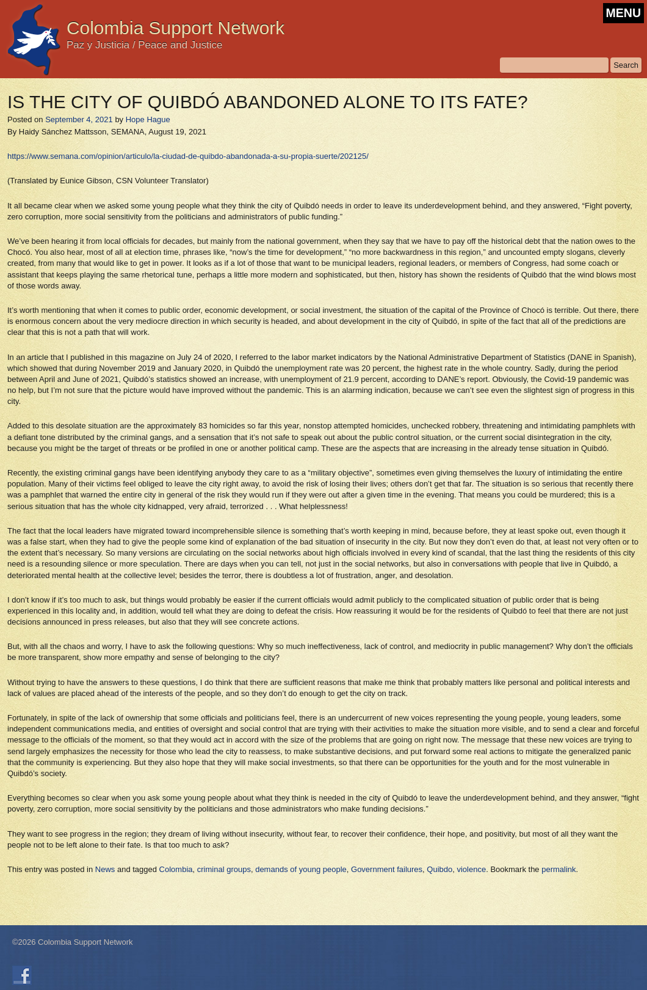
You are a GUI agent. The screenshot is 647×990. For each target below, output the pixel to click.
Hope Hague (148, 119)
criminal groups (224, 869)
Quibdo (439, 869)
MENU (623, 13)
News (105, 869)
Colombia (176, 869)
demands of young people (301, 869)
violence (471, 869)
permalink (558, 869)
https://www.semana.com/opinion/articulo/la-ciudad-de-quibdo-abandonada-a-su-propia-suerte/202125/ (188, 156)
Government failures (386, 869)
